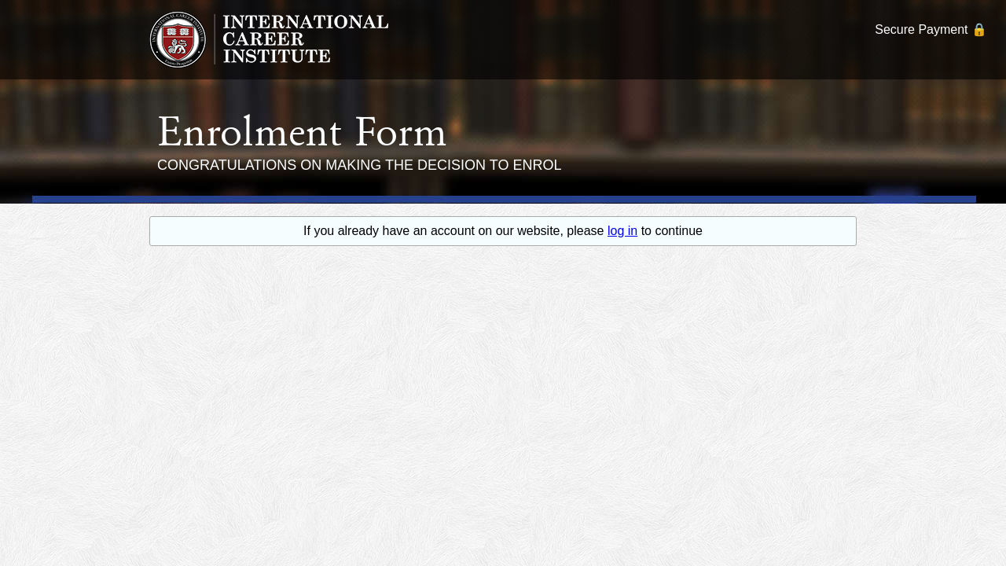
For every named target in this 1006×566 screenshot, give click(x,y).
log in (622, 230)
